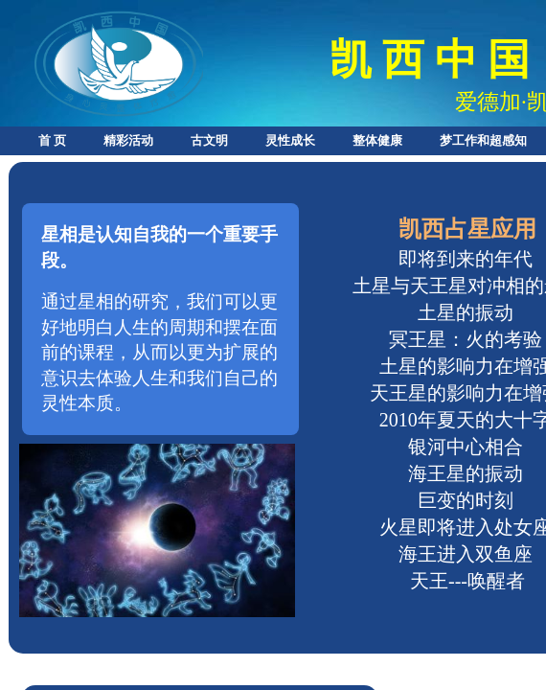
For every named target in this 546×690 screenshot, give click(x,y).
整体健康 (377, 140)
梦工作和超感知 (483, 140)
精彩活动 (128, 140)
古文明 (209, 140)
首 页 (52, 140)
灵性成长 (290, 140)
